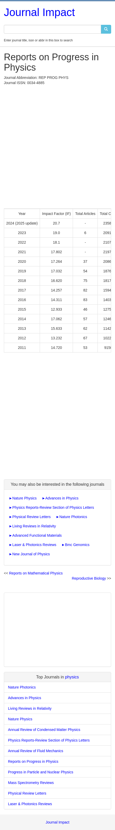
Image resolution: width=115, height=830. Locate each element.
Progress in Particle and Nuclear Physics (40, 772)
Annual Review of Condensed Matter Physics (44, 730)
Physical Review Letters (31, 517)
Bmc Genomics (77, 545)
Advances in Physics (61, 498)
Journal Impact (39, 12)
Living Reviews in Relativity (34, 526)
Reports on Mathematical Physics (36, 573)
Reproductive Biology (89, 578)
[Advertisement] (57, 145)
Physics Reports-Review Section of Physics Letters (53, 507)
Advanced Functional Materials (37, 535)
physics (72, 677)
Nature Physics (24, 498)
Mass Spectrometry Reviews (31, 783)
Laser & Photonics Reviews (34, 545)
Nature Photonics (73, 517)
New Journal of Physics (31, 554)
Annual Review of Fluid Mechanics (35, 751)
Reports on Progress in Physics (33, 761)
